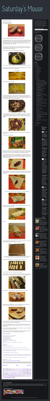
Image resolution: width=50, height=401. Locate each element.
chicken (12, 369)
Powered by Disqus (44, 217)
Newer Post (5, 365)
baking (9, 368)
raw (20, 373)
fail (14, 370)
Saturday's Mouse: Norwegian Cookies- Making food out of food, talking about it (44, 155)
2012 (36, 65)
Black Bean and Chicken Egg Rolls (41, 83)
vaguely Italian (12, 376)
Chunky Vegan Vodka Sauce (40, 80)
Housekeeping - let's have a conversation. (40, 87)
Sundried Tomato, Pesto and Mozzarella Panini (40, 89)
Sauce (22, 374)
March (38, 79)
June (37, 75)
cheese (7, 369)
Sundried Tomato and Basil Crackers (43, 227)
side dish (10, 360)
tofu (25, 375)
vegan (4, 377)
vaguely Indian (6, 376)
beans (13, 368)
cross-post (24, 369)
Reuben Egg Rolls (24, 325)
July (37, 74)
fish (17, 370)
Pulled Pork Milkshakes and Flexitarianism (40, 117)
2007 (36, 125)
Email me (4, 330)
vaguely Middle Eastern (27, 376)
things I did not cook (15, 375)
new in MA (45, 131)
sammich (18, 374)
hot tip (15, 372)
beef (16, 368)
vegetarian (18, 360)
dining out (8, 370)
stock (8, 375)
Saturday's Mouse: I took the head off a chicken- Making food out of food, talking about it (44, 183)
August (38, 72)
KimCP (45, 186)
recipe (8, 360)
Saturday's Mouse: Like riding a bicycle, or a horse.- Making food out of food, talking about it (45, 213)
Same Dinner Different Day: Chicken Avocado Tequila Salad (43, 242)
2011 (36, 66)
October (38, 70)
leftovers (19, 372)
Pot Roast (37, 110)
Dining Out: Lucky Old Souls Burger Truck (43, 256)
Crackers (19, 369)
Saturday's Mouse (45, 148)
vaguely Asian (14, 360)
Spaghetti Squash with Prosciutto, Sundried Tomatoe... (41, 85)
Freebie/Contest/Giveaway (23, 370)
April (37, 78)
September (38, 71)
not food (9, 373)
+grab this (22, 394)
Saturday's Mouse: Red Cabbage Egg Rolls (45, 145)
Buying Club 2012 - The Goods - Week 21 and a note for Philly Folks (43, 234)
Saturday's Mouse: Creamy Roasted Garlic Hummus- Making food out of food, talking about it (45, 136)
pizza (17, 373)
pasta (13, 373)
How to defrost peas (39, 98)
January (38, 123)
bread (23, 368)
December (38, 67)
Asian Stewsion (20, 38)
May (37, 76)
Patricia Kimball (45, 159)
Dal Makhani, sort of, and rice (40, 101)
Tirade (22, 375)
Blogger (37, 397)
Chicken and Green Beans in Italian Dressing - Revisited (43, 249)
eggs (12, 370)
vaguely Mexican (19, 376)
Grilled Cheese (38, 118)
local (24, 372)
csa (28, 369)
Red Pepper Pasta (39, 109)
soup (5, 375)
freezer (6, 360)
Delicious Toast (38, 104)
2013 (36, 63)
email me (36, 33)
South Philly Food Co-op (40, 93)
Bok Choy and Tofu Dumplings (42, 264)
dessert (4, 370)
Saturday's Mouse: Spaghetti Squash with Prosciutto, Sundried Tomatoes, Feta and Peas (44, 204)
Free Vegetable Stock (39, 111)
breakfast (27, 368)
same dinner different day (11, 374)
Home (17, 365)
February (38, 122)
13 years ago (45, 137)
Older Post (29, 365)
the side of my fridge (39, 107)
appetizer (4, 368)
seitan (26, 374)
